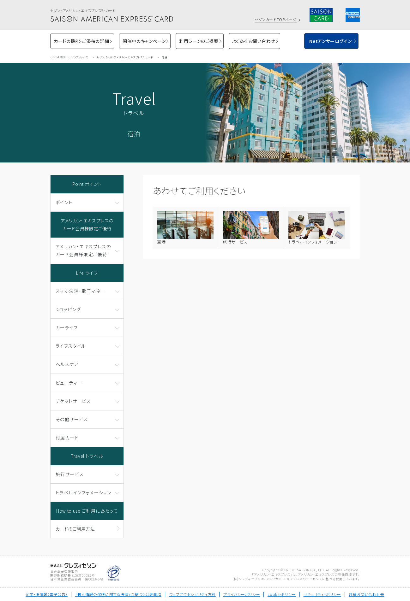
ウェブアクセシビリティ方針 (192, 594)
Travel (87, 456)
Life (87, 273)
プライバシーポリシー (241, 594)
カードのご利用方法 (75, 529)
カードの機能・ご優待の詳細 (81, 41)
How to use (87, 511)
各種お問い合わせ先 (366, 594)
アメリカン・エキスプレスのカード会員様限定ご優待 (87, 224)
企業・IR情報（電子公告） (46, 594)
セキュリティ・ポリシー (322, 594)
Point (87, 184)
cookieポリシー (282, 594)
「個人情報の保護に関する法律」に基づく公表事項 (118, 594)
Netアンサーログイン (330, 41)
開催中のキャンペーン (144, 41)
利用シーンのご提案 (199, 41)
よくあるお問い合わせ (253, 41)
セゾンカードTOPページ (276, 19)
